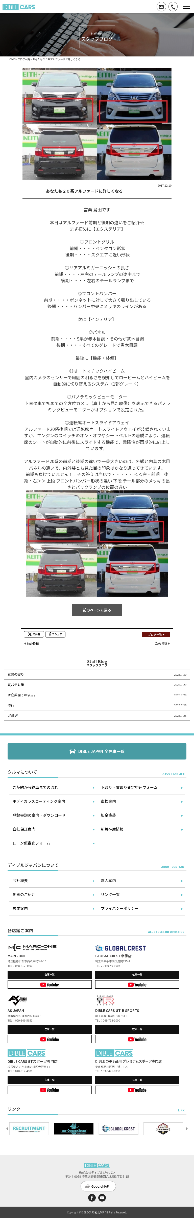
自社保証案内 (24, 829)
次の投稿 (161, 643)
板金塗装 (108, 815)
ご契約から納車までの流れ (35, 787)
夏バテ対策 (16, 684)
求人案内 (108, 880)
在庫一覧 (49, 974)
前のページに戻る (97, 609)
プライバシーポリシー (120, 908)
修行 (11, 705)
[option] (30, 1129)
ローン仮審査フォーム (31, 843)
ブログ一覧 (23, 59)
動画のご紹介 (24, 894)
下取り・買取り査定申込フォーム (129, 787)
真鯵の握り (16, 674)
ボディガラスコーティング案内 (39, 801)
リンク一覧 (110, 894)
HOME (11, 59)
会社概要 (20, 880)
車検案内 (108, 801)
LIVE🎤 (13, 715)
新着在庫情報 (112, 829)
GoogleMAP (100, 1186)
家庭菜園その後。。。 (22, 694)
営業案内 (20, 908)
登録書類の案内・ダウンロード (39, 815)
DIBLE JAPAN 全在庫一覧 (101, 751)
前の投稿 (33, 643)
